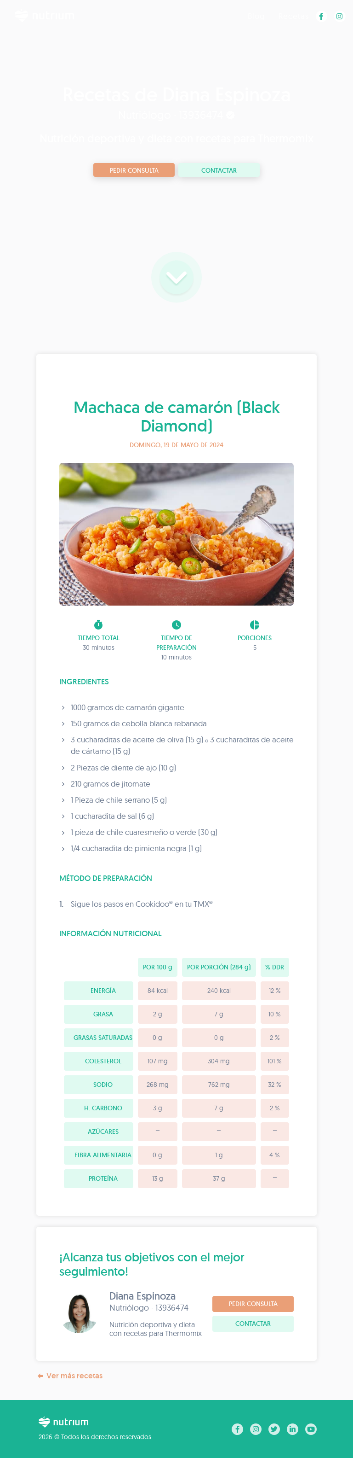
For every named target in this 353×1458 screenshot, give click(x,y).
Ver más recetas (69, 1376)
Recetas (294, 16)
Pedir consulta (134, 170)
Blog (256, 16)
